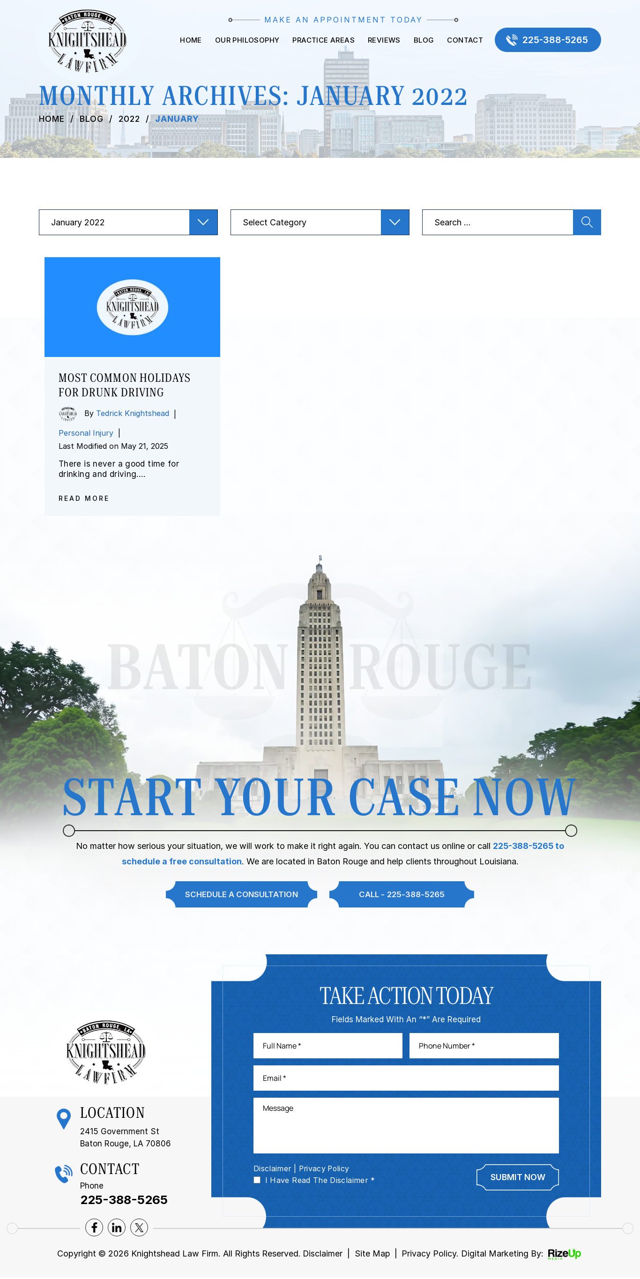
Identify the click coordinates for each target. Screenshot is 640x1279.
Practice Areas (322, 40)
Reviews (382, 40)
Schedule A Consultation (241, 894)
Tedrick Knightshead (132, 413)
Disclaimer (272, 1170)
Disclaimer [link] (322, 1255)
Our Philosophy (246, 40)
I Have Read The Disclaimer (320, 1181)
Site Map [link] (372, 1255)
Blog (422, 40)
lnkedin (117, 1229)
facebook (94, 1229)
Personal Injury (86, 433)
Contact (464, 40)
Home (190, 40)
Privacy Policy (325, 1170)
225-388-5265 (554, 40)
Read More (84, 498)
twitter (139, 1229)
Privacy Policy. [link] (431, 1255)
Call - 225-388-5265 (402, 894)
